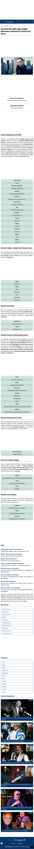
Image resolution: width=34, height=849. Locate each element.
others (3, 678)
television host (5, 670)
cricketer (4, 681)
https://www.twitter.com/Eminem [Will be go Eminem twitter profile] (17, 513)
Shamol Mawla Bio (6, 622)
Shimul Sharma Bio (6, 609)
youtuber (4, 689)
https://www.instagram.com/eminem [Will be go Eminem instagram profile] (17, 508)
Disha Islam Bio (5, 612)
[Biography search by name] (21, 21)
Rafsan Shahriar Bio (6, 614)
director (4, 675)
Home (2, 25)
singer (6, 25)
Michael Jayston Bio (6, 630)
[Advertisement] (17, 9)
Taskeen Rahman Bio (6, 633)
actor (3, 662)
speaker (4, 667)
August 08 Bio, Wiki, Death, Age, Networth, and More (13, 741)
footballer (4, 686)
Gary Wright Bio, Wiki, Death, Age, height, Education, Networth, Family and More (16, 785)
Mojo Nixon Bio (5, 628)
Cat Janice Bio (5, 620)
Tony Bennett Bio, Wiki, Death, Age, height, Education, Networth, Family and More (17, 718)
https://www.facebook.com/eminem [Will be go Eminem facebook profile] (17, 518)
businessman (5, 673)
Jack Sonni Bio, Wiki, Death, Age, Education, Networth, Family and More (16, 762)
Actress (3, 692)
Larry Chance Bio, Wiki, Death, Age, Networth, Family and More (15, 830)
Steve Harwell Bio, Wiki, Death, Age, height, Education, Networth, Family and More (17, 808)
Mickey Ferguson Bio (6, 625)
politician (4, 684)
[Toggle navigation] (32, 22)
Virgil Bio (4, 617)
